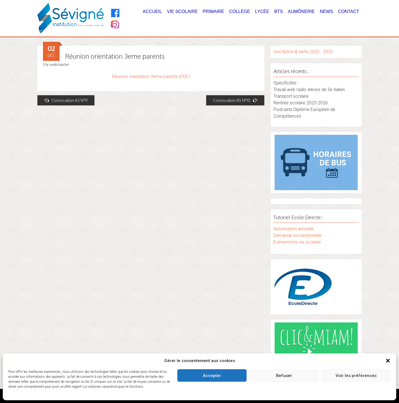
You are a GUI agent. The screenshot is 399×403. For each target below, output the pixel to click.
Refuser (284, 375)
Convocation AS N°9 (66, 100)
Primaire (213, 11)
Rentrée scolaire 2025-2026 (300, 102)
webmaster (59, 64)
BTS (278, 11)
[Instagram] (114, 25)
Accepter (212, 375)
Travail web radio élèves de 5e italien (309, 89)
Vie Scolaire (182, 11)
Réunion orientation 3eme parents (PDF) (151, 76)
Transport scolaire (291, 96)
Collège (239, 11)
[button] (388, 360)
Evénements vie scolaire (297, 242)
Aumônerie (301, 11)
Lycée (262, 11)
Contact (348, 11)
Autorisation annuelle (293, 228)
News (326, 11)
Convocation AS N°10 (235, 100)
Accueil (152, 11)
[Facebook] (115, 13)
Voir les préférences (356, 375)
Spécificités (284, 83)
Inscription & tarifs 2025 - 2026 (303, 51)
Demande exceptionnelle (297, 235)
